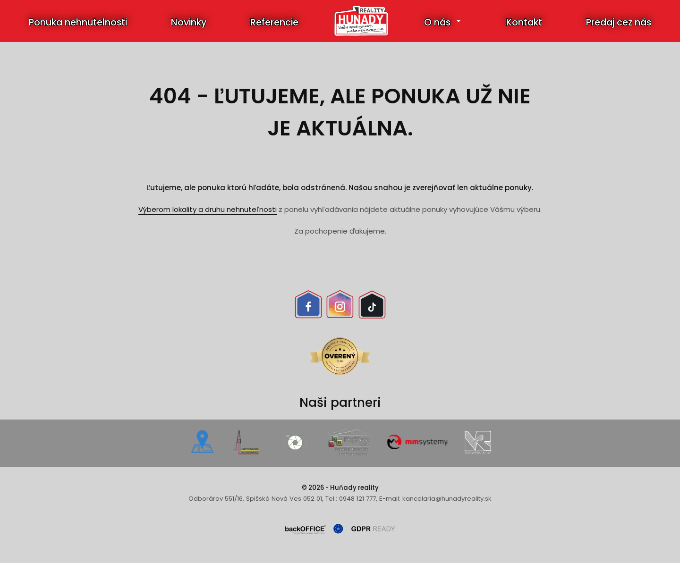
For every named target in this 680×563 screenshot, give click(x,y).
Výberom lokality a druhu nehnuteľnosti (207, 209)
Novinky (188, 22)
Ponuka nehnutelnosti (78, 22)
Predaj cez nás (618, 22)
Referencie (274, 22)
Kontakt (524, 22)
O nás (437, 22)
